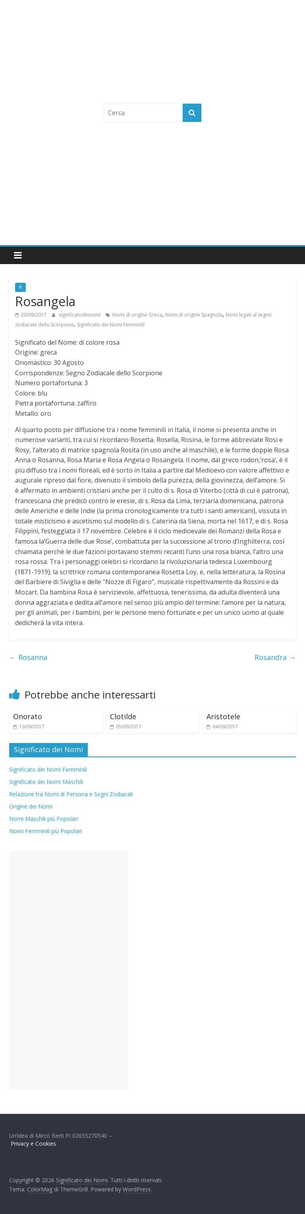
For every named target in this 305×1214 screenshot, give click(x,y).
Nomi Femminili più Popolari (45, 831)
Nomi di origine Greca (137, 314)
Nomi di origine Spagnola (193, 314)
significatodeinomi (80, 314)
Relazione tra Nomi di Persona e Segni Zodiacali (71, 794)
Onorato (27, 716)
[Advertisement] (152, 185)
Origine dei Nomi (30, 806)
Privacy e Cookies (33, 1143)
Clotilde (123, 716)
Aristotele (223, 716)
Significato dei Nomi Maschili (46, 782)
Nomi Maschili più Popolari (43, 818)
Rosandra (275, 657)
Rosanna (28, 657)
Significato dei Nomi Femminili (111, 324)
